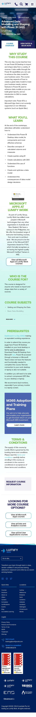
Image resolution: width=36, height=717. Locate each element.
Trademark (4, 632)
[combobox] (2, 558)
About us (4, 595)
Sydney (21, 590)
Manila (21, 611)
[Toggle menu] (32, 4)
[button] (9, 44)
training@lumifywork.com (14, 641)
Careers (3, 599)
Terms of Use (5, 627)
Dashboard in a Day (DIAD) (15, 336)
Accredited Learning (7, 611)
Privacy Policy (5, 622)
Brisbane (22, 595)
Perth (21, 597)
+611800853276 (10, 648)
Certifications (5, 604)
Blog (2, 609)
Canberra (22, 599)
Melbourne (22, 592)
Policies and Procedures (8, 624)
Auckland (22, 604)
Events (3, 607)
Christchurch (23, 609)
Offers (3, 597)
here (13, 355)
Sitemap (4, 634)
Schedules (4, 602)
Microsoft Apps (23, 17)
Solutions (4, 592)
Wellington (22, 607)
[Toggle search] (21, 4)
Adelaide (22, 602)
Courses (4, 17)
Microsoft (13, 17)
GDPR (3, 629)
